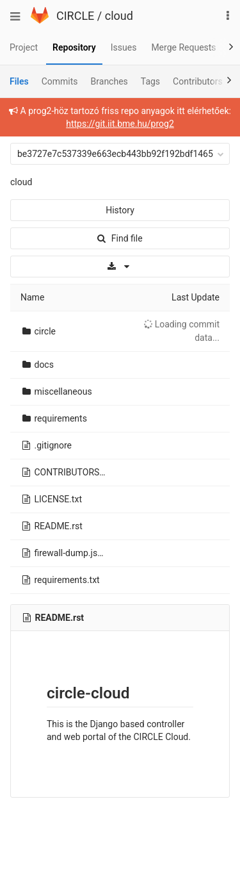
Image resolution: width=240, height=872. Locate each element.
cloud (119, 15)
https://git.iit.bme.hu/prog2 (120, 124)
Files (19, 81)
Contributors (198, 81)
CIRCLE (75, 15)
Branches (109, 81)
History (120, 210)
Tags (150, 81)
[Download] (120, 266)
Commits (60, 81)
